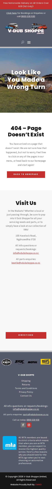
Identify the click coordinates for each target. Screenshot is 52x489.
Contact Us (26, 395)
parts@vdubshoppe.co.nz (36, 414)
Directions (26, 335)
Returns (26, 384)
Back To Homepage (26, 174)
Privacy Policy (26, 392)
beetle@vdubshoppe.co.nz (26, 262)
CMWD (38, 484)
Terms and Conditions (26, 388)
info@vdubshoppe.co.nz (26, 253)
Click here (11, 13)
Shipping (26, 380)
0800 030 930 (28, 16)
